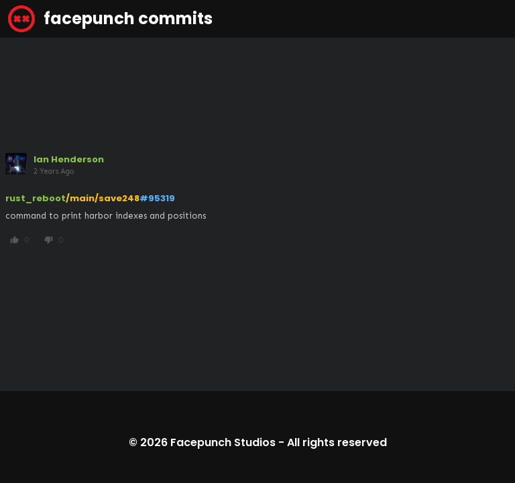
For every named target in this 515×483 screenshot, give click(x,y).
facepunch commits (110, 18)
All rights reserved (337, 442)
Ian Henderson (69, 159)
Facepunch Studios (223, 442)
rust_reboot (35, 198)
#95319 (157, 198)
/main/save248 (102, 198)
